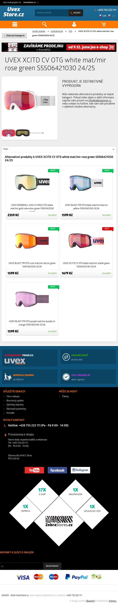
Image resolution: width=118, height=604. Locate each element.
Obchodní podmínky (16, 409)
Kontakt (10, 413)
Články (65, 396)
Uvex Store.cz (13, 12)
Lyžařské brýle (57, 31)
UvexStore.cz (29, 2)
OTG (70, 31)
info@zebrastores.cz (99, 100)
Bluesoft (90, 601)
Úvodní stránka (38, 31)
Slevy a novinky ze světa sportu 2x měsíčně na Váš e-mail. (27, 559)
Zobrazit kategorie (15, 36)
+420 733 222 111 (106, 10)
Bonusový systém (15, 401)
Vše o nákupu (13, 396)
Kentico (112, 601)
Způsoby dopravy (15, 405)
